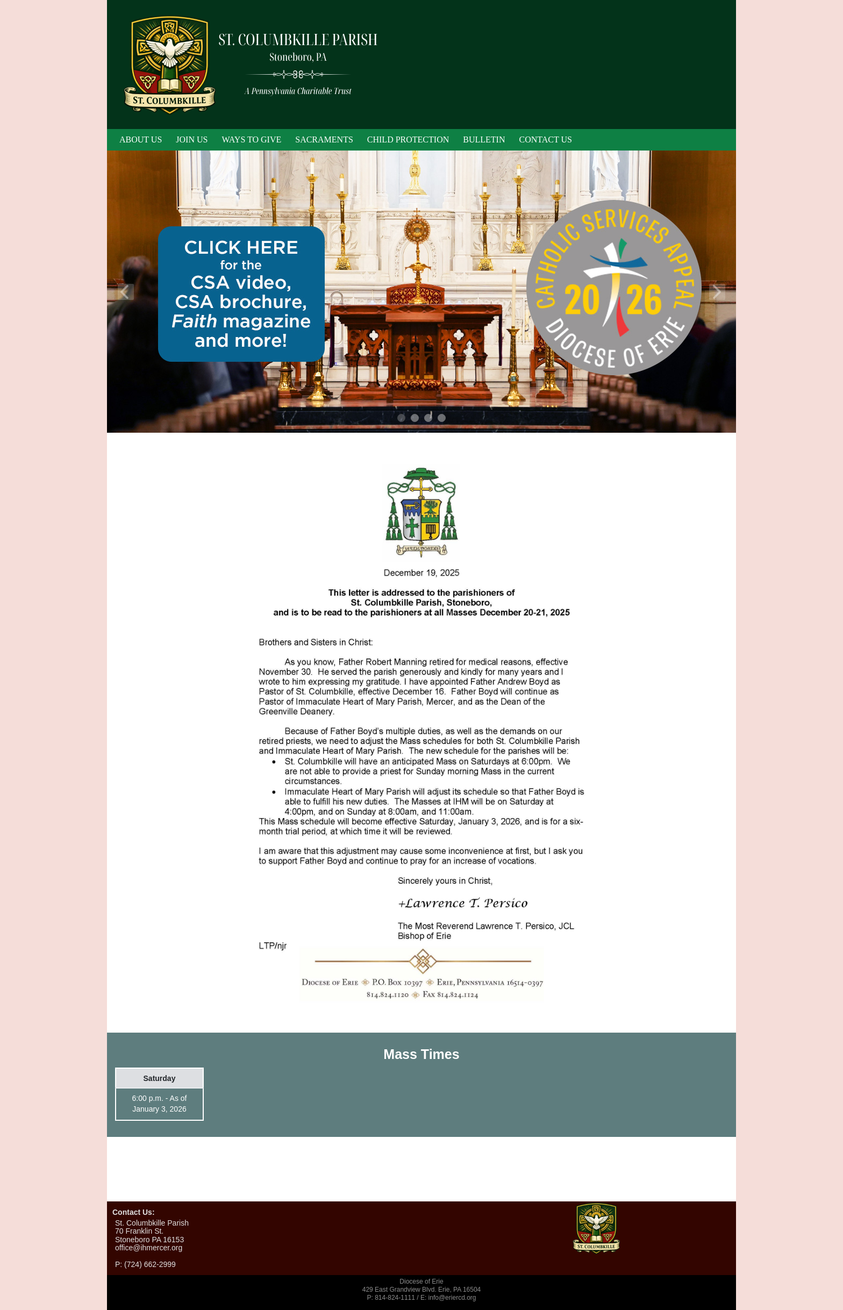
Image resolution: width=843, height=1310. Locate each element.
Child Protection (408, 139)
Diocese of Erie (421, 1281)
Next (717, 292)
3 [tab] (429, 418)
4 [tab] (442, 418)
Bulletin (484, 139)
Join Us (192, 139)
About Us (140, 139)
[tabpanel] (421, 292)
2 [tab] (415, 418)
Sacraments (324, 139)
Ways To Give (251, 139)
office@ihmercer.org (148, 1247)
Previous (126, 292)
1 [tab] (402, 418)
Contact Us (545, 139)
